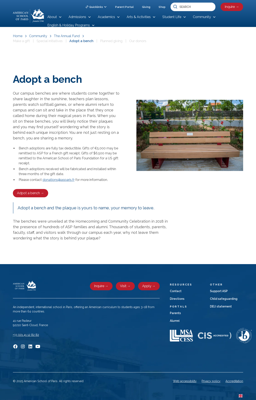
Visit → (125, 286)
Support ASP (219, 291)
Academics (106, 17)
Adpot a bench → (30, 193)
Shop (162, 7)
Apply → (149, 286)
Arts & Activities (139, 17)
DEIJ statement (221, 306)
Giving (146, 7)
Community (202, 17)
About (52, 17)
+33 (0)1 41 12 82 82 (26, 335)
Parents (175, 313)
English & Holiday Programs (68, 25)
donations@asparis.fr (59, 180)
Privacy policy (211, 381)
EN (244, 396)
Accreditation (234, 381)
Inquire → (232, 7)
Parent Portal (124, 7)
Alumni (175, 320)
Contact (175, 291)
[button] (96, 7)
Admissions (77, 17)
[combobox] (243, 396)
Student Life (171, 17)
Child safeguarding (224, 298)
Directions (177, 298)
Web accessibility (185, 381)
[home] (28, 16)
